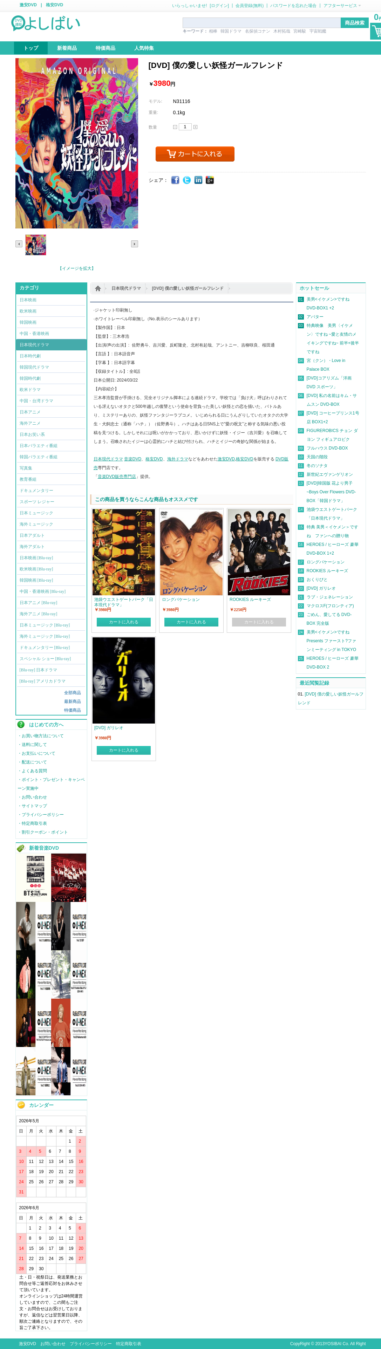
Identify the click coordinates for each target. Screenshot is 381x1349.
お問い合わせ (53, 1343)
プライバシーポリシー (91, 1343)
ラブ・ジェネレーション (330, 597)
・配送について (32, 762)
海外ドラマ (177, 459)
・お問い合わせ (32, 797)
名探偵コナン (257, 31)
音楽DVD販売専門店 (117, 476)
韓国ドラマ (230, 31)
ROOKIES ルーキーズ (327, 570)
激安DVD (28, 4)
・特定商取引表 (32, 823)
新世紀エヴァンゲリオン (330, 474)
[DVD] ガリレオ (321, 588)
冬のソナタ (317, 465)
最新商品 (72, 701)
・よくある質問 (32, 770)
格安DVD (54, 4)
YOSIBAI (333, 1343)
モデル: (155, 101)
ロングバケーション (326, 562)
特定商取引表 (128, 1343)
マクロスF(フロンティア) (330, 605)
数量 (153, 127)
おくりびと (317, 579)
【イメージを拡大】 (77, 268)
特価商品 (72, 710)
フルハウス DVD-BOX (327, 448)
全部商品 (72, 692)
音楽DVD (132, 459)
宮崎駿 (299, 31)
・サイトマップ (32, 805)
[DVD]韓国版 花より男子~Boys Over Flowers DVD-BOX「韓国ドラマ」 (331, 492)
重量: (153, 112)
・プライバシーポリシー (41, 814)
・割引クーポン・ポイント (43, 832)
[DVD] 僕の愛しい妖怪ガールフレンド (188, 288)
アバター (315, 316)
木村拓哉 (281, 31)
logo (46, 23)
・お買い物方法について (41, 735)
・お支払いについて (36, 753)
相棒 (213, 31)
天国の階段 (317, 456)
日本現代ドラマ (126, 288)
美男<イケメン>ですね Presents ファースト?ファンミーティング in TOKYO (331, 641)
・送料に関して (32, 744)
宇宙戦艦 (317, 31)
